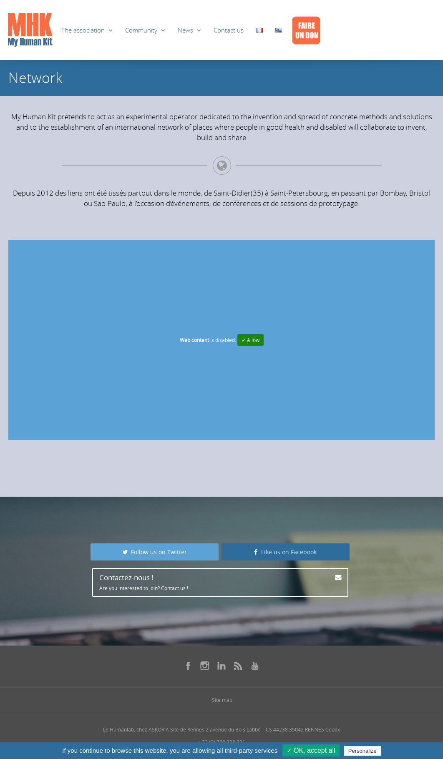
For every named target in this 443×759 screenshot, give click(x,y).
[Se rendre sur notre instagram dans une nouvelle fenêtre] (204, 665)
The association (83, 30)
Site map (222, 699)
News (185, 30)
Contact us (229, 30)
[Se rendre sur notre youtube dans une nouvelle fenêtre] (255, 665)
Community (141, 30)
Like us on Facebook (285, 552)
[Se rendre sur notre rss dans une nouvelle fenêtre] (238, 665)
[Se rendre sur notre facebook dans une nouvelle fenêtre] (188, 665)
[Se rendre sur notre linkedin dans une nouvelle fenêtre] (221, 665)
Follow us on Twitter (154, 552)
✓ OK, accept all (311, 750)
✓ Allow (250, 340)
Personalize (362, 751)
